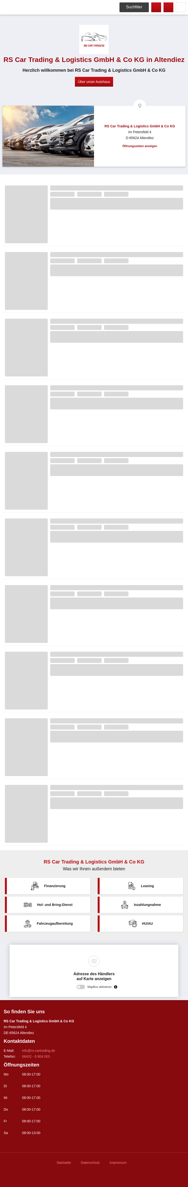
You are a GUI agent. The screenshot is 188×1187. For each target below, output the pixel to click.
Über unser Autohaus (94, 82)
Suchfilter (134, 7)
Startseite (64, 1163)
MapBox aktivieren (99, 987)
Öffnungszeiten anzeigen (139, 146)
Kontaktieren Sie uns (168, 7)
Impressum (118, 1163)
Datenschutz (90, 1163)
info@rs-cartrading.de (38, 1051)
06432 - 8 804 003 (156, 7)
